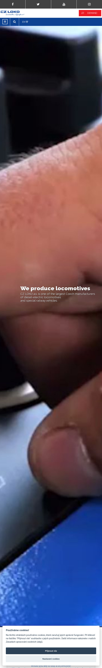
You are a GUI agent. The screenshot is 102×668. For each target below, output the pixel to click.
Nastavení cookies (51, 659)
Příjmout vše (51, 651)
